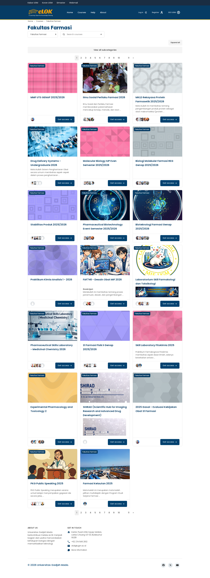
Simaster (61, 2)
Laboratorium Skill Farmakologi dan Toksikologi (157, 286)
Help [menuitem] (93, 12)
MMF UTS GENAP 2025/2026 (49, 102)
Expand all (175, 47)
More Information (77, 566)
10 (119, 62)
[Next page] (134, 62)
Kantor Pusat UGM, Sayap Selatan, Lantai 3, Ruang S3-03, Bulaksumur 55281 (84, 551)
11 (129, 62)
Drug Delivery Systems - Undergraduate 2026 (47, 167)
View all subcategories (105, 54)
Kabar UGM (33, 2)
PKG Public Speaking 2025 (49, 488)
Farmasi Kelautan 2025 (99, 488)
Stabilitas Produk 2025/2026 (50, 229)
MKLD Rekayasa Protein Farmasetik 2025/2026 (152, 104)
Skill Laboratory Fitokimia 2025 (157, 350)
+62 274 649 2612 (77, 558)
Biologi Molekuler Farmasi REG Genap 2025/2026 (156, 167)
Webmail (73, 2)
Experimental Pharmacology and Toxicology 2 (51, 413)
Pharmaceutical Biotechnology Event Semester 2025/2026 (104, 231)
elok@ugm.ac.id (77, 562)
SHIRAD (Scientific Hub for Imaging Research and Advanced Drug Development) (104, 415)
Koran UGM (47, 2)
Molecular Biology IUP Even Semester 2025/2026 (101, 167)
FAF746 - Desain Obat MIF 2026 (104, 284)
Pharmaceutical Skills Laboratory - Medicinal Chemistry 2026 (46, 354)
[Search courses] (82, 39)
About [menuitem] (103, 12)
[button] (33, 124)
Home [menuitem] (70, 12)
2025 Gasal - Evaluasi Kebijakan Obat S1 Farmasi (154, 413)
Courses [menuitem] (82, 12)
